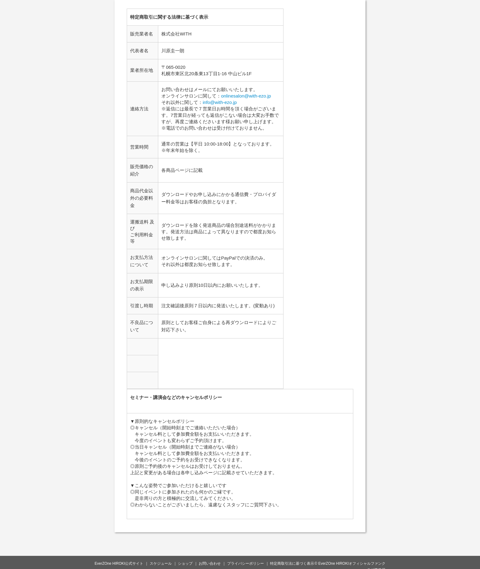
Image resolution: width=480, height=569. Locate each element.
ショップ (185, 563)
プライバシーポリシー (245, 563)
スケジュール (161, 563)
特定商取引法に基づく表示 (292, 563)
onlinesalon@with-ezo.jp (246, 95)
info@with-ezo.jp (220, 102)
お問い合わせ (210, 563)
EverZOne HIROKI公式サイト (119, 563)
